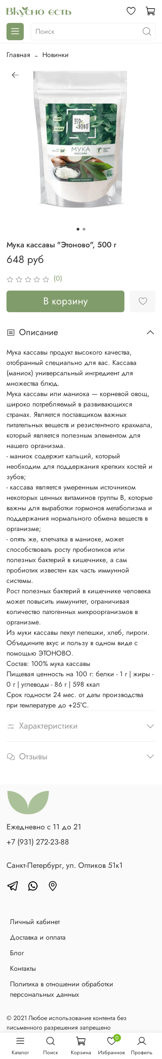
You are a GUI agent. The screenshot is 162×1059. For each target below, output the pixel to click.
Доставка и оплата (38, 937)
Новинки (55, 55)
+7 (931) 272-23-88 (37, 842)
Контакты (23, 968)
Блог (17, 953)
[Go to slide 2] (84, 229)
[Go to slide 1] (78, 229)
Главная (18, 55)
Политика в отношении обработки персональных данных (61, 989)
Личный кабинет (35, 922)
